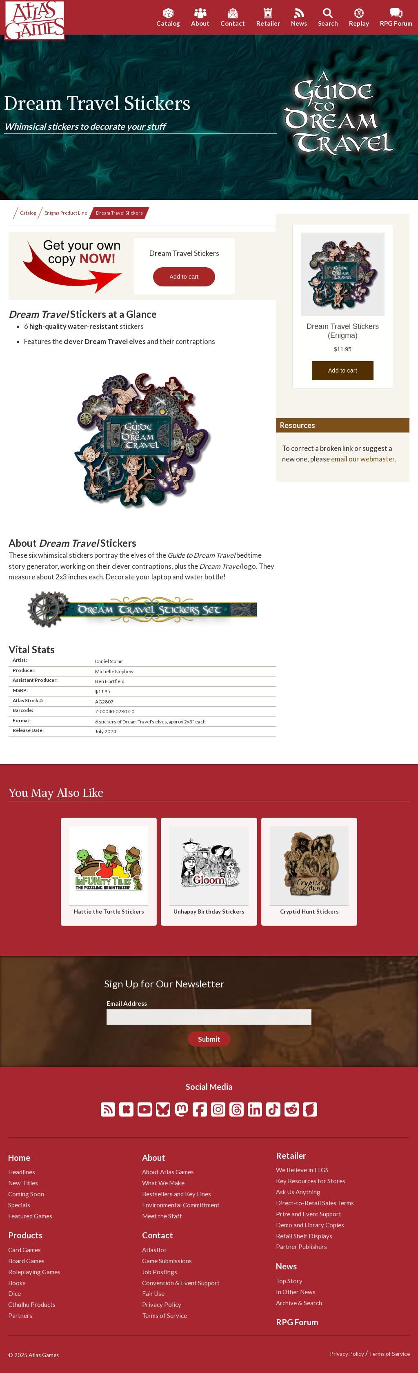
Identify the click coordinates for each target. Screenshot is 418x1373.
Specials (19, 1205)
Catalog (28, 212)
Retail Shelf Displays (304, 1236)
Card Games (24, 1249)
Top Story (289, 1280)
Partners (20, 1315)
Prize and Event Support (308, 1214)
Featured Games (30, 1216)
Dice (14, 1293)
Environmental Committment (181, 1205)
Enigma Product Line (65, 212)
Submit (209, 1039)
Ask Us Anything (298, 1192)
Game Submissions (167, 1260)
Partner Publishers (301, 1246)
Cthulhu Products (32, 1304)
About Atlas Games (168, 1172)
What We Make (163, 1183)
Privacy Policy (161, 1304)
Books (17, 1282)
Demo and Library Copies (310, 1225)
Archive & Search (299, 1302)
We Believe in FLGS (302, 1169)
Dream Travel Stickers (119, 212)
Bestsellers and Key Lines (176, 1194)
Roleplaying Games (34, 1271)
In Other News (296, 1291)
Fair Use (153, 1293)
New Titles (23, 1183)
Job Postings (159, 1271)
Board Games (26, 1260)
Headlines (21, 1172)
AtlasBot (154, 1249)
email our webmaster (363, 459)
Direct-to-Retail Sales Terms (315, 1203)
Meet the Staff (162, 1216)
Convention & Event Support (181, 1282)
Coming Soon (26, 1194)
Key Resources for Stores (310, 1180)
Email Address (127, 1003)
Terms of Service (164, 1315)
